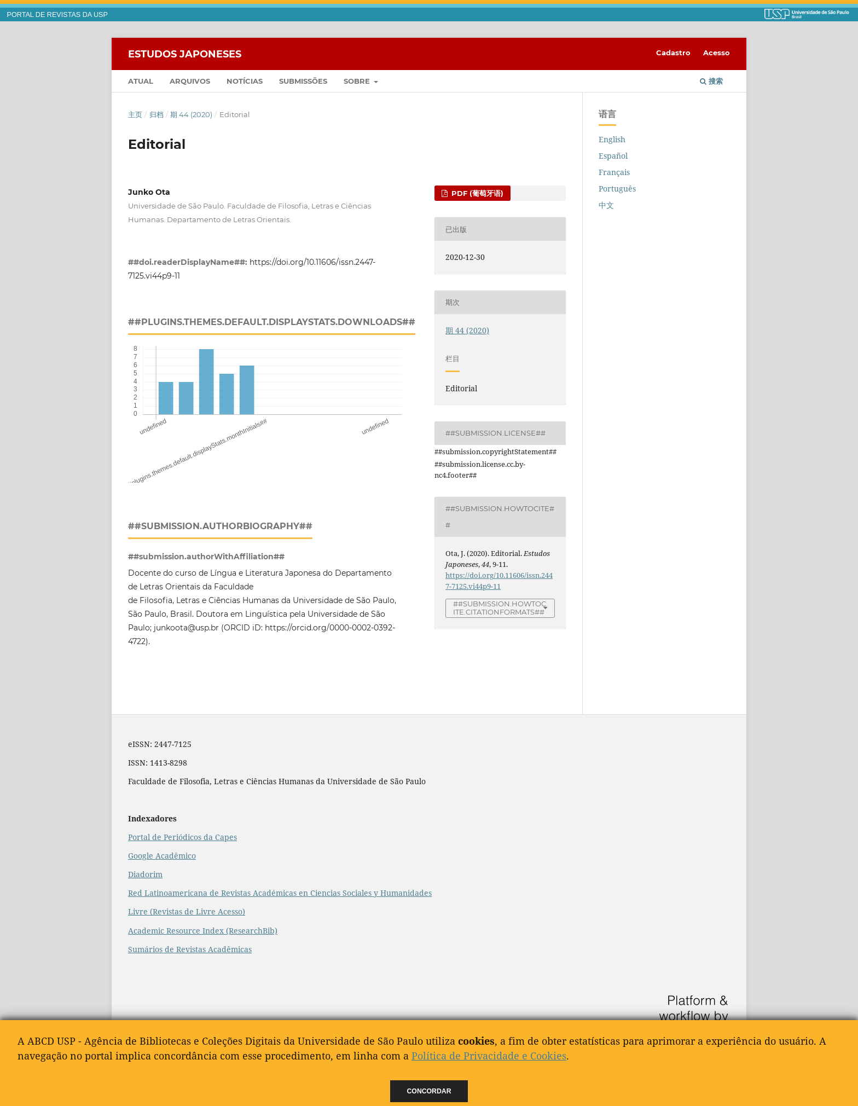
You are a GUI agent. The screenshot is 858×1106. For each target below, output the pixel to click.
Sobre (358, 81)
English (612, 139)
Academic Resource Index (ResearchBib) (202, 930)
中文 (606, 205)
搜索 (711, 81)
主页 (135, 114)
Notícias (245, 81)
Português (617, 188)
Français (614, 172)
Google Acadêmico (162, 855)
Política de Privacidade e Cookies (488, 1055)
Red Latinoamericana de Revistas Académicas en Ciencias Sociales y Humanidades (280, 893)
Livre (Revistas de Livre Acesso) (186, 911)
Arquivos (190, 81)
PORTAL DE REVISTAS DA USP (57, 15)
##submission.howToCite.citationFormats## (499, 607)
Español (613, 155)
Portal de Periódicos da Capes (182, 837)
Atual (140, 81)
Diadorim (145, 874)
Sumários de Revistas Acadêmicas (190, 949)
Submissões (303, 81)
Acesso (716, 52)
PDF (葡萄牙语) (476, 193)
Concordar (429, 1091)
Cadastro (673, 52)
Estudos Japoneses (184, 54)
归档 (156, 114)
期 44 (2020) (191, 114)
